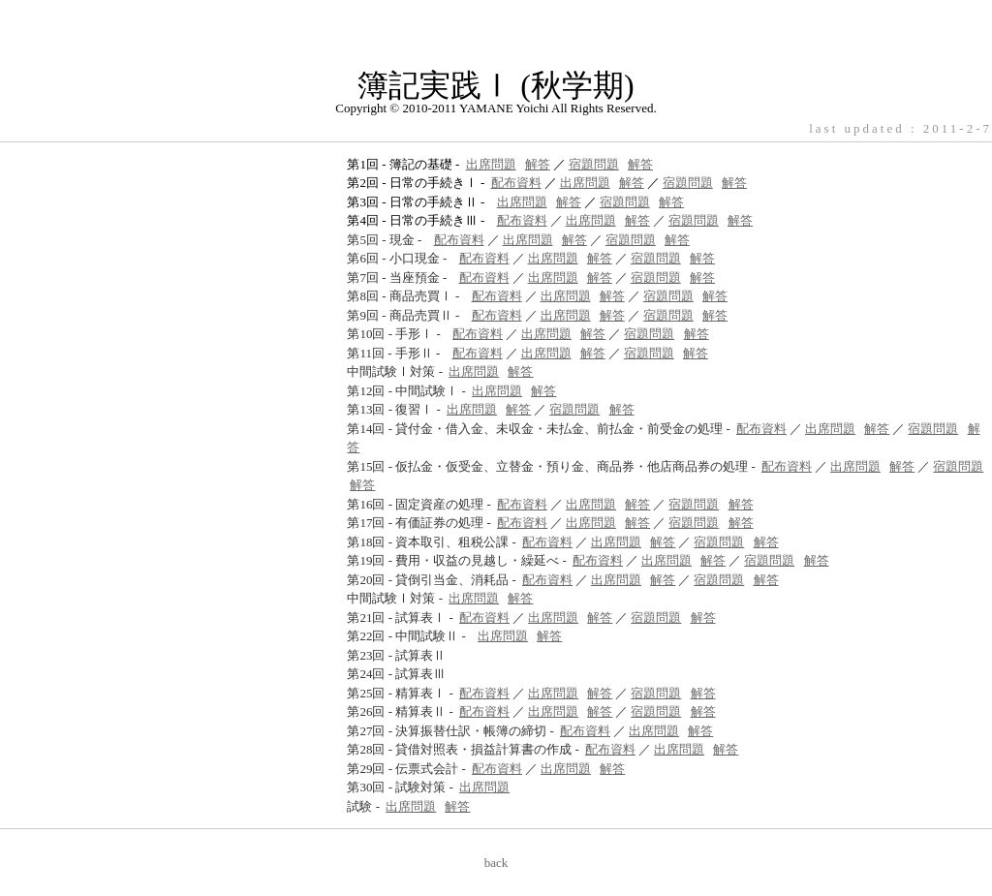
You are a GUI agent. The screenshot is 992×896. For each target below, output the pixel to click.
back (496, 862)
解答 (537, 164)
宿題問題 (594, 164)
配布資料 (516, 182)
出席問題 (491, 164)
